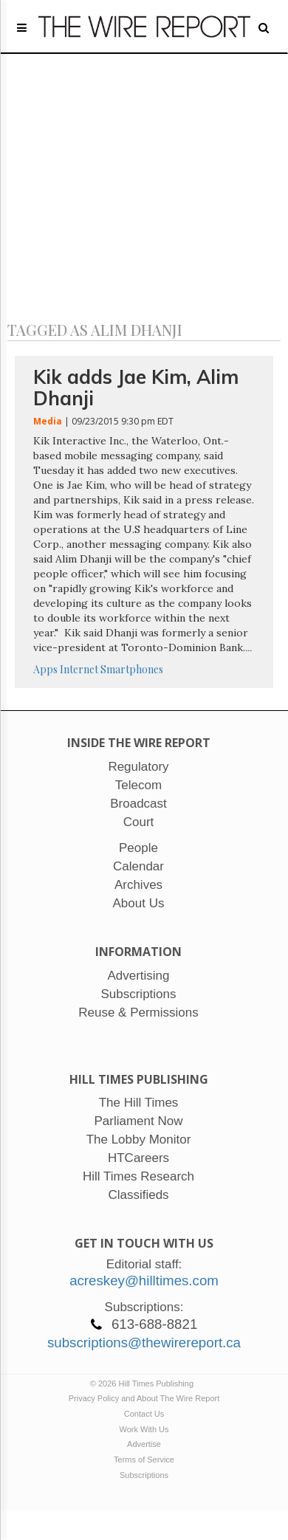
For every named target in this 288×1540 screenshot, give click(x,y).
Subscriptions (144, 1475)
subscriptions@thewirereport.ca (144, 1342)
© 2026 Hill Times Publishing (144, 1383)
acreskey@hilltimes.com (144, 1280)
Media (47, 421)
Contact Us (144, 1413)
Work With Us (143, 1429)
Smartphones (131, 669)
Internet (79, 669)
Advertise (144, 1444)
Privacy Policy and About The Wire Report (144, 1398)
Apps (45, 669)
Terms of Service (144, 1459)
